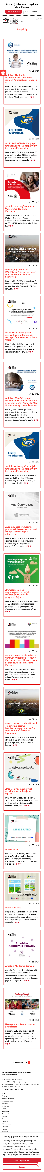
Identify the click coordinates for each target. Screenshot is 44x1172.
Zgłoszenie (5, 1121)
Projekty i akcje (6, 1113)
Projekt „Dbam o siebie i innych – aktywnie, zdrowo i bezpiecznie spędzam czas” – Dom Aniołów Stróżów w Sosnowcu (21, 728)
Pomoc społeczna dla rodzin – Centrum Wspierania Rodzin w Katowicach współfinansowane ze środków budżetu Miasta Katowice (21, 660)
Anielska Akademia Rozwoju (19, 966)
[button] (3, 73)
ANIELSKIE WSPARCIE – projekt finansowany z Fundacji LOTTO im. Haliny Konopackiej (21, 145)
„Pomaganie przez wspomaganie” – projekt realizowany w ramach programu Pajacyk (17, 593)
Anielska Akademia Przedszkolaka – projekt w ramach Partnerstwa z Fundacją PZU (21, 79)
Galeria (4, 1119)
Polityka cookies (6, 1124)
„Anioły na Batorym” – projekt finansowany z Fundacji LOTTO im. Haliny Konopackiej (21, 468)
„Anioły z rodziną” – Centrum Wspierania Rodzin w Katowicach (20, 209)
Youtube (4, 1129)
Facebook (5, 1126)
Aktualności (5, 1111)
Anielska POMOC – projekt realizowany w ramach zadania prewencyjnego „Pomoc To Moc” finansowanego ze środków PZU (21, 402)
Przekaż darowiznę (13, 12)
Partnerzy (5, 1103)
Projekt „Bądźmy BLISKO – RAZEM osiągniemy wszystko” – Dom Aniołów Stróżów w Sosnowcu (21, 273)
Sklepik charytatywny (8, 1098)
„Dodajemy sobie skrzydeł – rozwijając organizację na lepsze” (19, 791)
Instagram (5, 1131)
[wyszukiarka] (32, 22)
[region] (22, 1152)
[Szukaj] (22, 22)
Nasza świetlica (13, 907)
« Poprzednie (18, 1063)
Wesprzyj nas (6, 1096)
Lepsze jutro (11, 849)
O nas (3, 1093)
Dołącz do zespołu (7, 1101)
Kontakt (4, 1108)
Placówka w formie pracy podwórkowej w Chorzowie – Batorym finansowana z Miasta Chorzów (21, 336)
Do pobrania (5, 1106)
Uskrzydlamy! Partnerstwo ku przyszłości (20, 1025)
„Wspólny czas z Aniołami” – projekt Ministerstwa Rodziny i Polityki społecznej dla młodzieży (21, 530)
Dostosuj (22, 1167)
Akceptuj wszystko (22, 1161)
